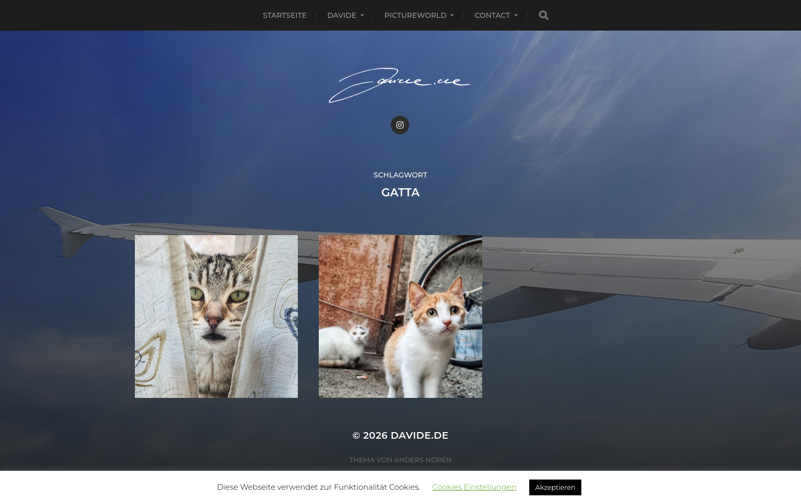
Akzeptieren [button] (555, 487)
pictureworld (416, 15)
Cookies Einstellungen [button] (474, 487)
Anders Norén (423, 460)
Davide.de (420, 435)
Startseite (285, 15)
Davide (342, 15)
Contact (492, 15)
